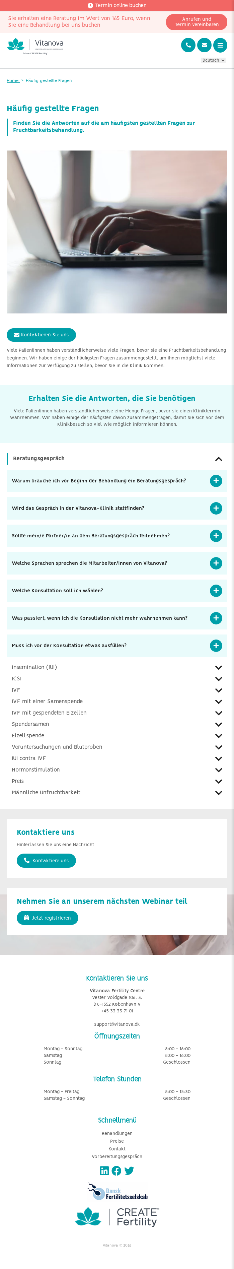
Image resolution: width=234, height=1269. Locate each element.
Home (13, 80)
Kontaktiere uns (46, 861)
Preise (117, 1141)
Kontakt (117, 1149)
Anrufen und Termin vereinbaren (197, 22)
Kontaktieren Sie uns (41, 335)
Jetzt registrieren (47, 918)
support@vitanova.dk (117, 1024)
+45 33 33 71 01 (117, 1011)
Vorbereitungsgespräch (117, 1156)
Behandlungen (117, 1133)
